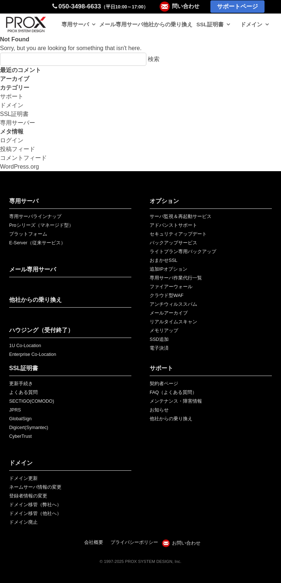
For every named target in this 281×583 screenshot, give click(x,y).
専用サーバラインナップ (35, 216)
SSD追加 (159, 339)
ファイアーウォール (171, 286)
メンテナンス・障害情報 (176, 401)
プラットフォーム (28, 234)
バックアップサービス (173, 242)
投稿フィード (17, 149)
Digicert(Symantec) (28, 427)
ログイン (11, 140)
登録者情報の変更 (28, 496)
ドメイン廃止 (23, 522)
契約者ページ (164, 383)
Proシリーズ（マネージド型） (41, 225)
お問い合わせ (186, 543)
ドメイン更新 (23, 478)
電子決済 (159, 348)
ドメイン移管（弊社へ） (35, 504)
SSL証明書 (210, 24)
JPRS (15, 410)
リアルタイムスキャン (173, 321)
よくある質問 (23, 392)
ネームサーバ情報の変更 (35, 487)
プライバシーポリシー (134, 542)
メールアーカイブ (169, 313)
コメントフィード (23, 158)
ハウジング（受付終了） (41, 330)
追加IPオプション (168, 269)
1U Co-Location (25, 345)
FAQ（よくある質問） (173, 392)
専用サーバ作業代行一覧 (176, 278)
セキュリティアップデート (178, 234)
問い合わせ (185, 6)
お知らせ (159, 410)
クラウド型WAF (166, 295)
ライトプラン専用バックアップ (183, 251)
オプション (164, 201)
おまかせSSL (163, 260)
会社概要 (93, 542)
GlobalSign (20, 418)
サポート (11, 96)
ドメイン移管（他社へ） (35, 513)
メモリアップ (164, 330)
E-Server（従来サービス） (37, 242)
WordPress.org (19, 166)
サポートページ (237, 6)
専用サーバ (75, 24)
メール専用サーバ (121, 24)
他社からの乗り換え (167, 24)
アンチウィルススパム (173, 304)
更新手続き (21, 383)
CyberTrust (20, 436)
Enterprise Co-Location (32, 354)
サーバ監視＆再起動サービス (180, 216)
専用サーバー (17, 123)
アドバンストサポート (173, 225)
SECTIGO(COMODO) (31, 401)
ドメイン (251, 24)
